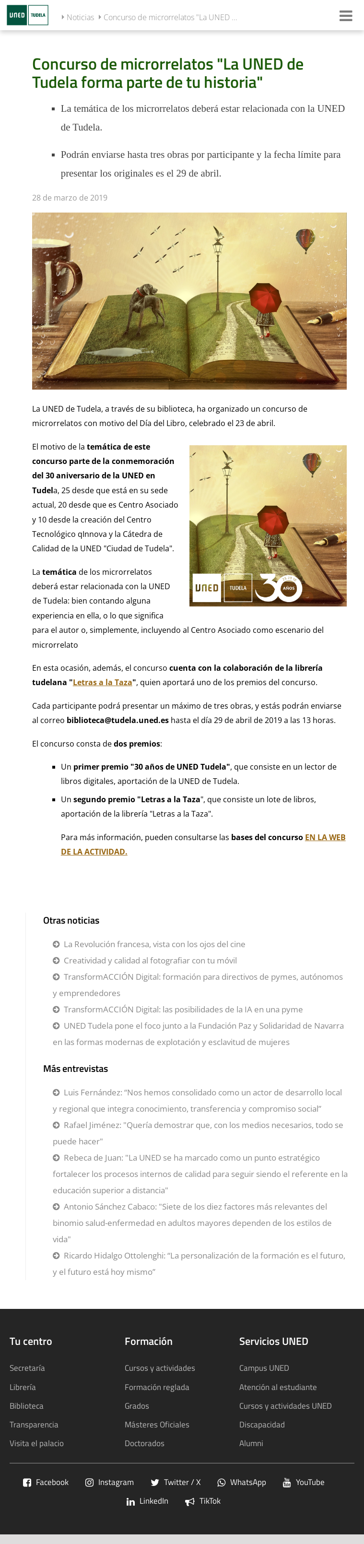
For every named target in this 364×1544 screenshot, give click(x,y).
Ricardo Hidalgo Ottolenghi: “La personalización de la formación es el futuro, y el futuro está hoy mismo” (199, 1263)
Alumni (251, 1443)
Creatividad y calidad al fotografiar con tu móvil (150, 960)
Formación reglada (157, 1387)
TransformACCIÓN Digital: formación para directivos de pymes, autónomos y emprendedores (198, 984)
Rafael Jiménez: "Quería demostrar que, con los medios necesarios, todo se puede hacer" (198, 1133)
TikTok (203, 1501)
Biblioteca (27, 1406)
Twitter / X (175, 1482)
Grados (137, 1406)
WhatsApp (241, 1482)
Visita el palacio (37, 1443)
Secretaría (27, 1368)
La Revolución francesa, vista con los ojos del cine (155, 944)
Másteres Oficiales (157, 1424)
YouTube (304, 1482)
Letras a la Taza (102, 682)
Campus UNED (264, 1368)
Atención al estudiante (278, 1387)
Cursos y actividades (160, 1368)
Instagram (109, 1482)
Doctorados (144, 1443)
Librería (23, 1387)
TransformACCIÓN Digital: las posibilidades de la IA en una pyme (183, 1009)
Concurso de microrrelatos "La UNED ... (170, 17)
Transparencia (34, 1424)
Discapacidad (262, 1424)
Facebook (46, 1482)
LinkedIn (147, 1501)
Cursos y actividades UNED (285, 1406)
